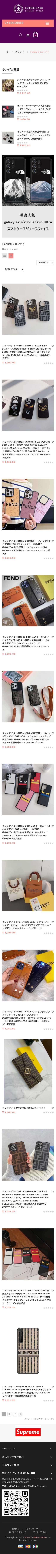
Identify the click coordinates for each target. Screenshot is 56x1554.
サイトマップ (32, 1529)
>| (20, 1414)
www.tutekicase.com (36, 1538)
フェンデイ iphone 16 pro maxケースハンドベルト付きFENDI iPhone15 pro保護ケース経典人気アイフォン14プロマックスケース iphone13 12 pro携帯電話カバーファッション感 (25, 643)
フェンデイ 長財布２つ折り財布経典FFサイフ (23, 1108)
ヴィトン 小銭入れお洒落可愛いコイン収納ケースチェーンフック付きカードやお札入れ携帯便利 (34, 135)
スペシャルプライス (18, 1532)
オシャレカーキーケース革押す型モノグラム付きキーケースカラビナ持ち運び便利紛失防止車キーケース (34, 109)
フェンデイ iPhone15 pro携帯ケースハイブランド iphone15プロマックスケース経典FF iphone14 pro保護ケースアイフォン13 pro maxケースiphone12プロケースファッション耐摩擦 (26, 547)
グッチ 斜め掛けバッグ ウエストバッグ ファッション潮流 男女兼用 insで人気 (33, 83)
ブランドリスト (40, 1532)
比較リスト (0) (10, 249)
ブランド (19, 52)
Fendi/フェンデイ (39, 52)
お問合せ (16, 1529)
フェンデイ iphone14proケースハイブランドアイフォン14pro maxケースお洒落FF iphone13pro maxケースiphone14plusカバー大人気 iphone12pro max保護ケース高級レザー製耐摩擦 (26, 1018)
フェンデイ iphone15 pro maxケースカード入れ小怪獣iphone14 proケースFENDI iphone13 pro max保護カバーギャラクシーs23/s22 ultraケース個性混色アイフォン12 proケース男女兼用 (26, 832)
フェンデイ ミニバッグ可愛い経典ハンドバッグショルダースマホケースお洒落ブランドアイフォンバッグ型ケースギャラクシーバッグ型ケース (26, 925)
